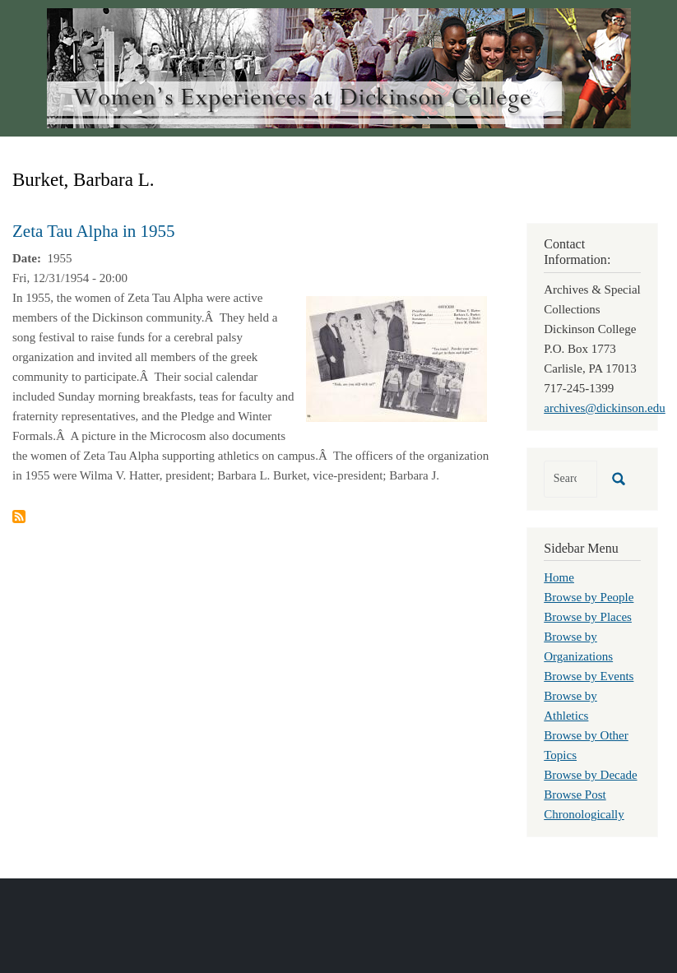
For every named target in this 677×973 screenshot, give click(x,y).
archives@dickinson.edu (604, 408)
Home (559, 577)
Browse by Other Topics (586, 745)
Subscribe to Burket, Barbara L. (19, 516)
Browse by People (588, 597)
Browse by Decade (590, 774)
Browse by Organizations (578, 646)
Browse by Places (588, 616)
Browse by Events (588, 676)
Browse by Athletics (570, 705)
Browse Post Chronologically (584, 804)
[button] (396, 357)
